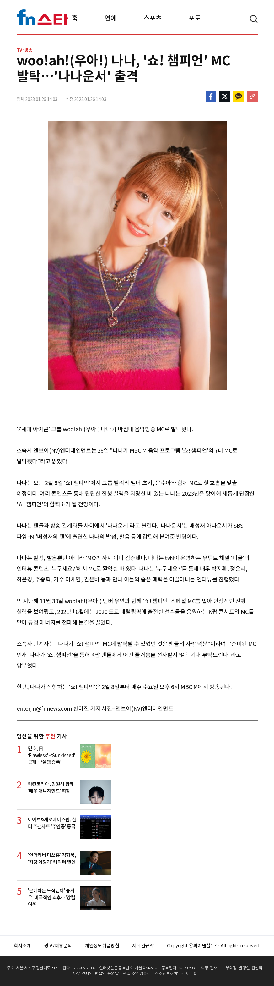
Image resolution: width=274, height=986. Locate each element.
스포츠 (152, 18)
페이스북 (211, 96)
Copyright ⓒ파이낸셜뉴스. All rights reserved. (213, 946)
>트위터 (224, 96)
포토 (195, 18)
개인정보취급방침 (102, 946)
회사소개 (22, 946)
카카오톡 (238, 96)
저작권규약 (142, 946)
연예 (111, 18)
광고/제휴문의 (58, 946)
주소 (252, 96)
